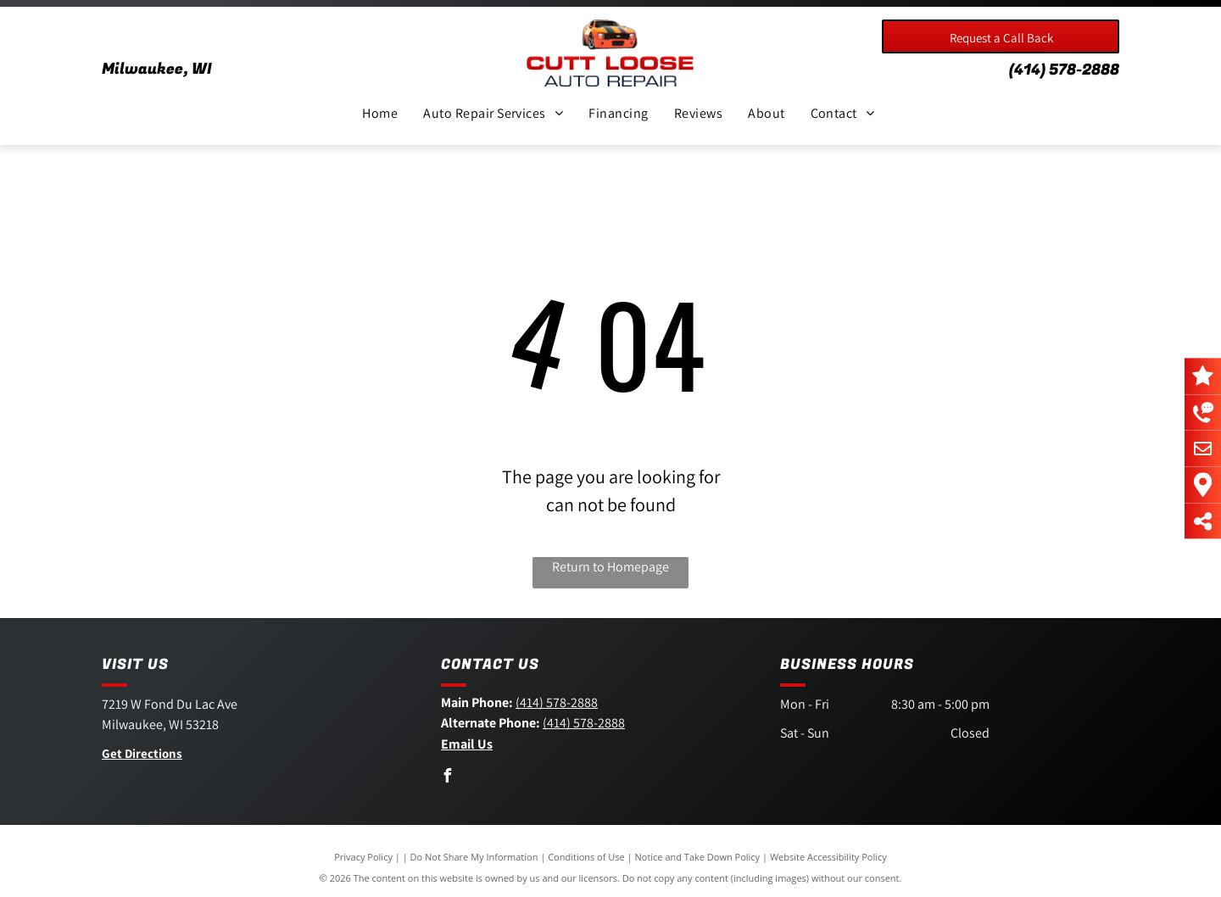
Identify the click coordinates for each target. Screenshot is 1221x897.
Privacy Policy (363, 856)
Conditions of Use (586, 856)
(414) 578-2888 (1064, 69)
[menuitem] (379, 113)
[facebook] (448, 778)
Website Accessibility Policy (828, 856)
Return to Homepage (610, 567)
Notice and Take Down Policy (698, 856)
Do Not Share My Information (474, 856)
